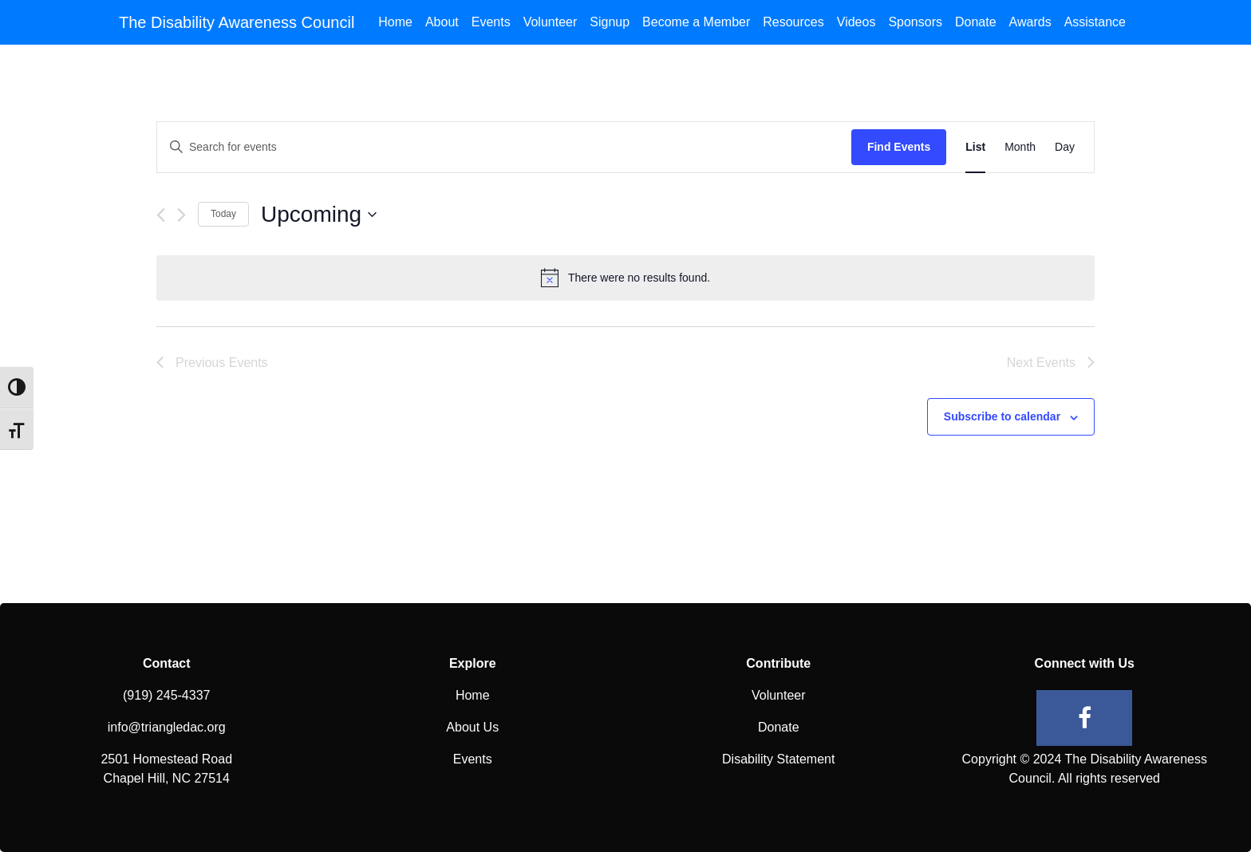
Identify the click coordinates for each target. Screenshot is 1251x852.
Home (395, 22)
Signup (609, 22)
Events (491, 22)
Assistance (1095, 22)
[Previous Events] (160, 215)
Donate (975, 22)
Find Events (898, 146)
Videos (856, 22)
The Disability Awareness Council (236, 22)
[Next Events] (181, 215)
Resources (793, 22)
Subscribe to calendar (1002, 416)
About (442, 22)
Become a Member (696, 22)
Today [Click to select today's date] (223, 213)
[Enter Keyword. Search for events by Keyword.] (504, 147)
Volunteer (550, 22)
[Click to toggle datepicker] (319, 215)
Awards (1030, 22)
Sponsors (915, 22)
